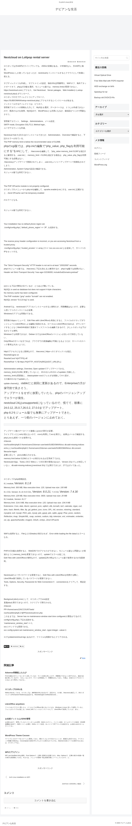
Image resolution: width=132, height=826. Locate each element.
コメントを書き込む (45, 800)
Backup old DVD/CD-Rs (104, 97)
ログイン (98, 148)
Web (6, 646)
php (22, 646)
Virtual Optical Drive (102, 75)
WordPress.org (100, 165)
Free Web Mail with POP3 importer (109, 81)
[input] (111, 58)
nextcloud (14, 646)
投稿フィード (100, 154)
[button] (127, 58)
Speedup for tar (100, 92)
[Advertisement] (66, 32)
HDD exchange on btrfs (104, 86)
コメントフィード (102, 159)
